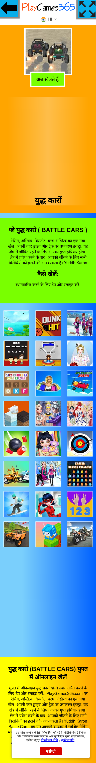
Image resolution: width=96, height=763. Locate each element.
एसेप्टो (51, 751)
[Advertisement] (47, 144)
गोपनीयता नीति (49, 740)
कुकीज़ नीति (67, 740)
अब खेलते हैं (48, 79)
